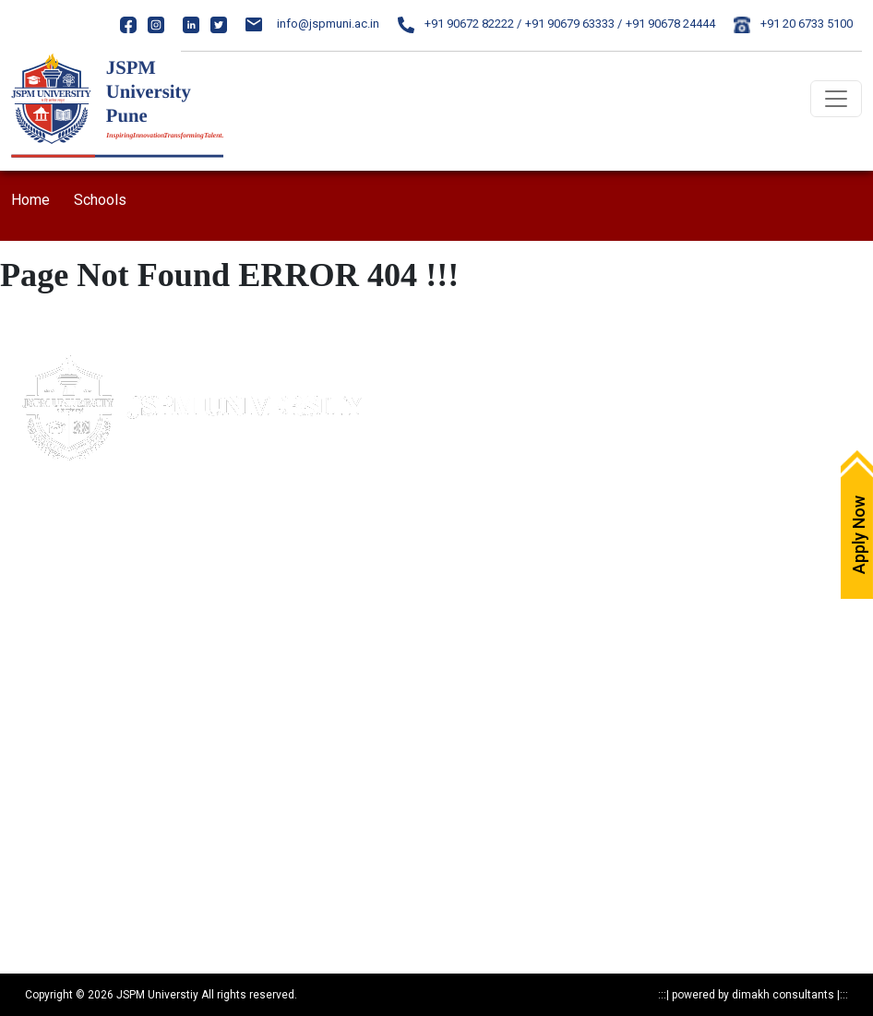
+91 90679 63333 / (573, 23)
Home (30, 200)
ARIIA (461, 597)
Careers (469, 467)
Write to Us (476, 435)
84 (124, 574)
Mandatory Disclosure (68, 687)
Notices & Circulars (498, 687)
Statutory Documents (65, 752)
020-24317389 (90, 609)
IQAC (461, 500)
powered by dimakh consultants (753, 994)
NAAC (463, 532)
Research (35, 848)
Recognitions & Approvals (78, 784)
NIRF (460, 564)
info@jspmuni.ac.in (312, 23)
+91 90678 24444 (670, 23)
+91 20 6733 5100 (793, 23)
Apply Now (476, 370)
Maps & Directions (496, 403)
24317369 (158, 609)
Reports (31, 913)
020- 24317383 (72, 574)
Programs (38, 816)
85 (142, 574)
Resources (38, 881)
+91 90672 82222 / (459, 23)
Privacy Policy (46, 719)
